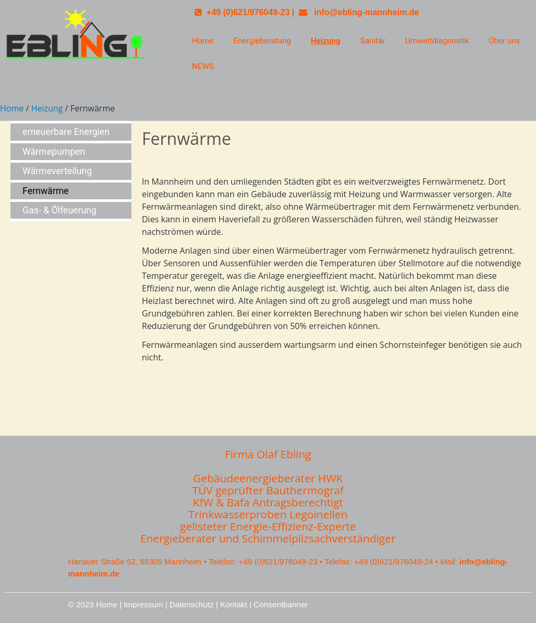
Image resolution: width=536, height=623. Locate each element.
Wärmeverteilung (57, 171)
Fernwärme (46, 191)
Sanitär (372, 41)
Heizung (325, 41)
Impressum (143, 604)
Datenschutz (192, 604)
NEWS (203, 66)
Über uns (504, 41)
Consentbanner (281, 604)
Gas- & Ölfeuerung (59, 210)
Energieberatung (262, 41)
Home (203, 41)
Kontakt (235, 604)
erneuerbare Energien (66, 132)
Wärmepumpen (54, 151)
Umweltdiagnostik (437, 41)
